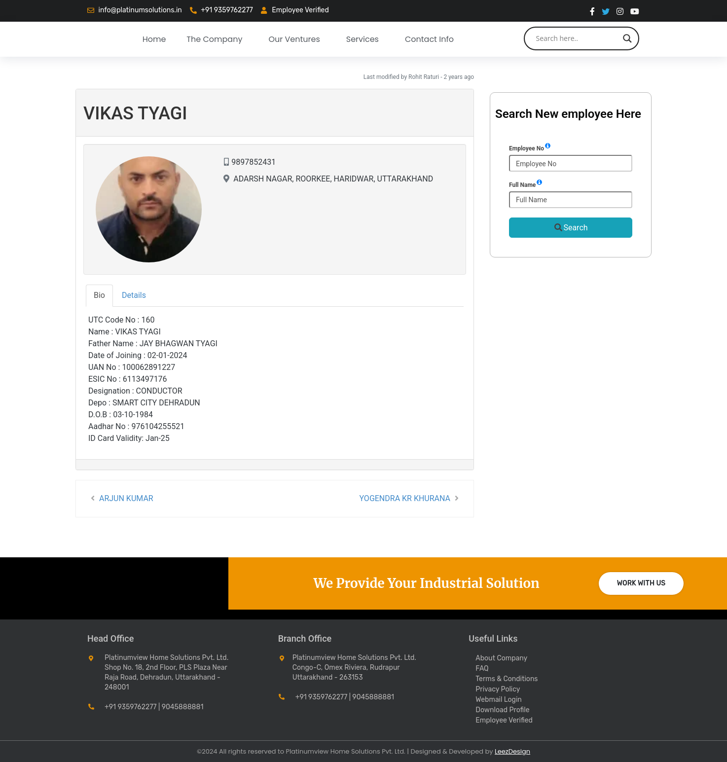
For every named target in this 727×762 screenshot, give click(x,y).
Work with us (641, 583)
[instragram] (620, 11)
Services (362, 39)
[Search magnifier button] (627, 38)
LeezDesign (512, 751)
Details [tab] (134, 295)
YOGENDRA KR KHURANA (410, 498)
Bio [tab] (99, 295)
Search (570, 227)
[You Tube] (634, 11)
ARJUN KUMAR (120, 498)
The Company (214, 39)
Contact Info (429, 39)
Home (154, 39)
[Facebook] (592, 11)
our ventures (294, 39)
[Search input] (577, 38)
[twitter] (606, 11)
